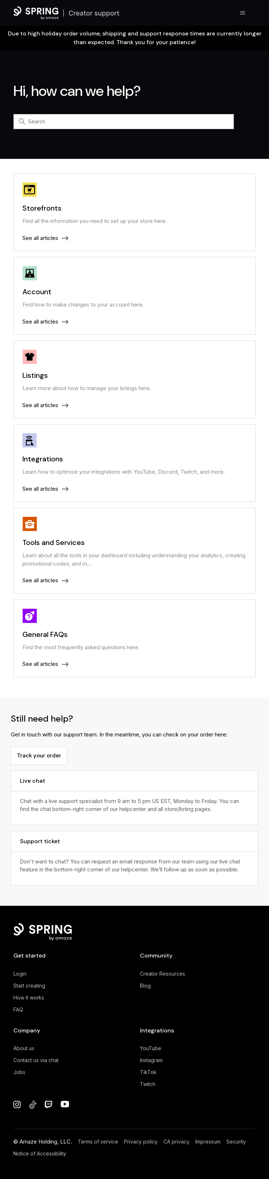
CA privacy (176, 1141)
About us (23, 1048)
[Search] (124, 121)
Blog (145, 985)
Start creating (29, 985)
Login (19, 974)
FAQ (18, 1009)
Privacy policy (141, 1141)
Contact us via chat (36, 1060)
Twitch (147, 1084)
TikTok (148, 1072)
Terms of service (98, 1141)
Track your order (39, 755)
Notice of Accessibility (39, 1153)
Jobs (19, 1072)
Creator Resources (162, 974)
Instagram (151, 1060)
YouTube (150, 1048)
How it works (28, 997)
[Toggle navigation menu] (243, 13)
